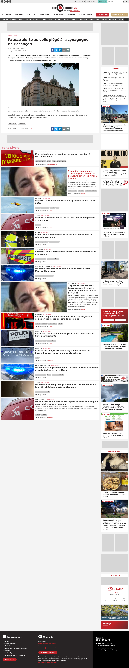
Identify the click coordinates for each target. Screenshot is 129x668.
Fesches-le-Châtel (41, 152)
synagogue (22, 123)
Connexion (121, 320)
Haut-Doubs (72, 283)
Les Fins (37, 215)
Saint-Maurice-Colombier (43, 266)
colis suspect (12, 123)
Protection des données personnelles (15, 648)
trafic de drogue (51, 340)
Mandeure (38, 314)
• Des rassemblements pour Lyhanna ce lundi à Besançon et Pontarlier (114, 78)
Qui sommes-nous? (10, 643)
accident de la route (40, 161)
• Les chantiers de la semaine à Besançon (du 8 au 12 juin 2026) (115, 73)
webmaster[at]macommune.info (47, 662)
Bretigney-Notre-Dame (42, 365)
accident (38, 242)
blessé (49, 161)
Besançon (38, 331)
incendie (38, 224)
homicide (44, 414)
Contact (6, 641)
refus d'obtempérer (54, 242)
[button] (123, 2)
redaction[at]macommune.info (47, 643)
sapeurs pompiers (61, 161)
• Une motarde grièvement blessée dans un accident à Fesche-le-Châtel (114, 90)
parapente (44, 323)
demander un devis (48, 652)
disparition (80, 190)
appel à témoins (72, 190)
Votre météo (115, 575)
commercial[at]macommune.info (48, 648)
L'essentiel (114, 68)
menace (51, 276)
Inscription (109, 320)
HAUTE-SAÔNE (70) (40, 399)
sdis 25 (52, 207)
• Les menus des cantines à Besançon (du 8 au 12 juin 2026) (113, 84)
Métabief (38, 198)
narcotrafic (38, 340)
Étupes (37, 232)
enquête (38, 414)
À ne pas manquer (114, 451)
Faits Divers (12, 35)
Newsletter (9, 659)
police (44, 340)
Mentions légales (9, 653)
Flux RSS (7, 650)
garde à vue (45, 242)
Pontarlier (72, 169)
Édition (67, 11)
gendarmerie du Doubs (90, 190)
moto (54, 161)
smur (57, 207)
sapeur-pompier (45, 207)
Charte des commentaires (12, 646)
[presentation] (102, 462)
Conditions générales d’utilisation (14, 655)
